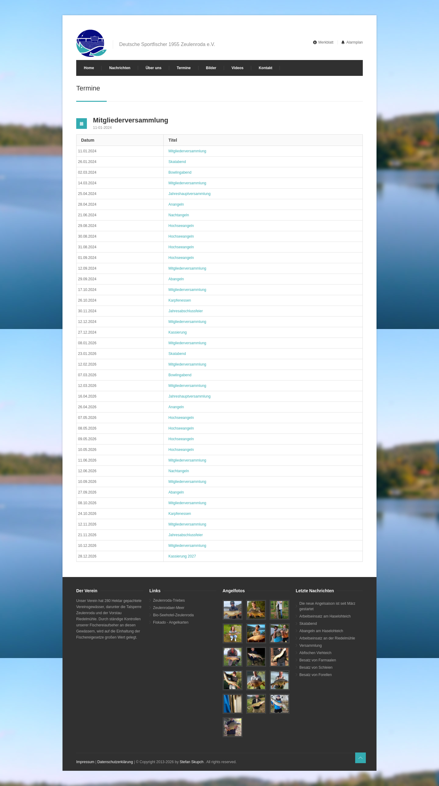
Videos (238, 68)
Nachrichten (119, 68)
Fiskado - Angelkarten (170, 622)
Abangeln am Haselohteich (321, 631)
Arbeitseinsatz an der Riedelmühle (327, 638)
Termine (184, 68)
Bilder (211, 68)
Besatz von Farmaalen (317, 660)
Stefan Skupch (191, 762)
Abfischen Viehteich (315, 653)
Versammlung (310, 645)
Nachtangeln (178, 215)
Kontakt (266, 68)
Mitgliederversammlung (187, 151)
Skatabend (177, 162)
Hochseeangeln (181, 226)
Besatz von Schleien (316, 667)
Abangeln (176, 279)
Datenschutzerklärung (115, 762)
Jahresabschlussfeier (185, 311)
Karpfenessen (179, 300)
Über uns (154, 68)
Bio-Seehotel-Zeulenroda (173, 615)
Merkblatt (325, 42)
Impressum (85, 762)
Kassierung (177, 332)
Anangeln (176, 204)
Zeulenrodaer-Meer (168, 608)
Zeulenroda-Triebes (169, 600)
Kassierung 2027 (182, 556)
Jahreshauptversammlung (189, 194)
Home (89, 68)
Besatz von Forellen (315, 675)
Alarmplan (354, 42)
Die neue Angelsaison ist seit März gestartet (327, 606)
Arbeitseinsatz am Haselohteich (325, 616)
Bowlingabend (179, 172)
